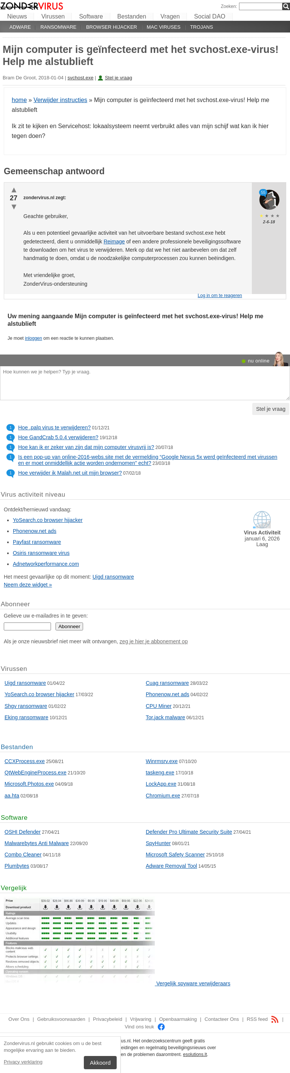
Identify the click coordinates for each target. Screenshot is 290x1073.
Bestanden (132, 16)
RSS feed (263, 1019)
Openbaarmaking (178, 1019)
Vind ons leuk (145, 1027)
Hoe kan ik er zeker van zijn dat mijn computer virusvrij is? (86, 447)
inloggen (33, 338)
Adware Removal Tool (171, 866)
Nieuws (17, 16)
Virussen (53, 16)
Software (91, 16)
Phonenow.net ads (34, 531)
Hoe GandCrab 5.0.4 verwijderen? (58, 437)
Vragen (170, 16)
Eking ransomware (26, 717)
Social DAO (209, 16)
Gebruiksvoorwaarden (61, 1019)
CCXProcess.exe (25, 761)
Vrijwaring (140, 1019)
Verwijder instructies (60, 100)
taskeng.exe (160, 773)
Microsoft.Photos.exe (29, 784)
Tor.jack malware (165, 717)
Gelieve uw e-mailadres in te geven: (46, 616)
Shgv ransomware (26, 706)
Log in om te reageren (220, 295)
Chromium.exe (163, 796)
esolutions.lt (195, 1054)
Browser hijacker (111, 27)
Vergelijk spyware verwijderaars (193, 983)
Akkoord (100, 1062)
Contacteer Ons (222, 1019)
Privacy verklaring (23, 1062)
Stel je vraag (118, 78)
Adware (20, 27)
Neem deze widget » (28, 585)
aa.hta (12, 796)
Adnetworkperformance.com (46, 564)
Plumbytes (17, 866)
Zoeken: (229, 6)
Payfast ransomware (37, 542)
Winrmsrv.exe (162, 761)
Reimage (114, 241)
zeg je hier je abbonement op (154, 641)
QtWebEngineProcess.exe (35, 773)
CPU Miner (158, 706)
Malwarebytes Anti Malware (37, 843)
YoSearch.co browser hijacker (48, 520)
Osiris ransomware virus (41, 553)
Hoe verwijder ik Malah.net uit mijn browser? (70, 473)
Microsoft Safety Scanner (175, 855)
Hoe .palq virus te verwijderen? (54, 427)
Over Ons (18, 1019)
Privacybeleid (107, 1019)
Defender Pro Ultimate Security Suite (189, 832)
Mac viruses (163, 27)
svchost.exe (81, 78)
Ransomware (58, 27)
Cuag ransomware (167, 683)
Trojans (201, 27)
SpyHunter (158, 843)
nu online (259, 361)
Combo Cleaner (23, 855)
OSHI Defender (23, 832)
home (19, 100)
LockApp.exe (161, 784)
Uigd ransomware (113, 577)
